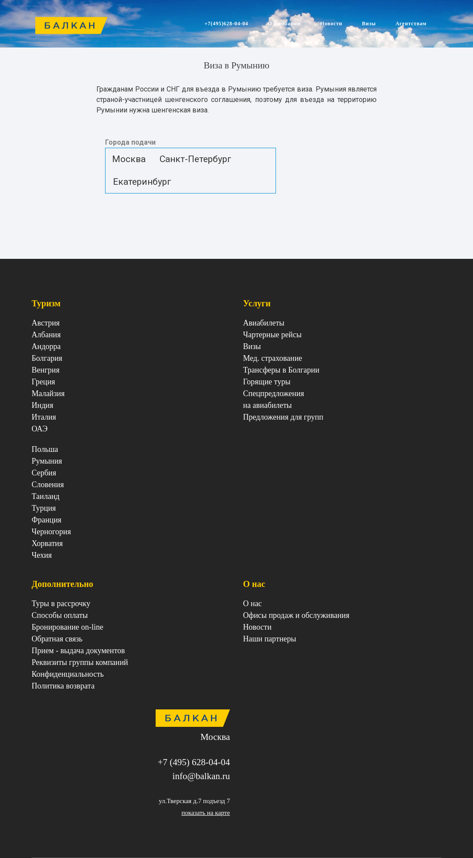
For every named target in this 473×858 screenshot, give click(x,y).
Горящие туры (267, 381)
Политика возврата (63, 686)
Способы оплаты (60, 615)
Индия (43, 405)
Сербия (44, 472)
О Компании (284, 23)
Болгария (47, 358)
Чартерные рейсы (272, 334)
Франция (46, 519)
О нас (252, 603)
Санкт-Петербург (195, 159)
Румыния (47, 461)
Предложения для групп (283, 417)
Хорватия (47, 543)
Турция (44, 508)
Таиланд (46, 496)
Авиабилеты (264, 323)
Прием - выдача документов (78, 650)
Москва (129, 159)
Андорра (46, 346)
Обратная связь (57, 638)
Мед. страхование (273, 358)
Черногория (51, 531)
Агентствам (410, 23)
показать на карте (205, 812)
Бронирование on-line (68, 627)
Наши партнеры (269, 638)
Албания (46, 334)
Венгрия (46, 370)
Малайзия (48, 393)
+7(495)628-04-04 (226, 23)
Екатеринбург (142, 181)
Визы (369, 23)
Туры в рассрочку (61, 603)
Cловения (48, 484)
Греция (43, 381)
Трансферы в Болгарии (281, 370)
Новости (331, 23)
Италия (44, 417)
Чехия (42, 555)
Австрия (46, 323)
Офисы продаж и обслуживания (296, 615)
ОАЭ (40, 428)
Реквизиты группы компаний (80, 662)
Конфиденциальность (68, 674)
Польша (45, 449)
